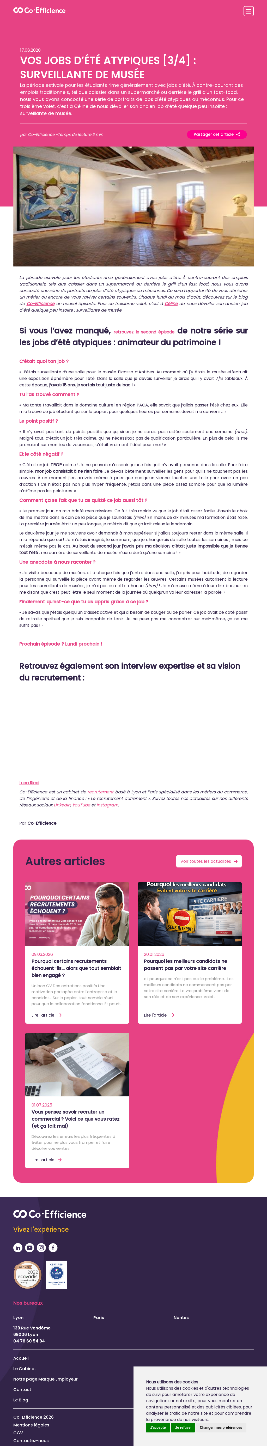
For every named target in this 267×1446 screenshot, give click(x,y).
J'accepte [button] (158, 1427)
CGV (18, 1433)
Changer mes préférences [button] (221, 1427)
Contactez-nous (31, 1440)
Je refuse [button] (183, 1427)
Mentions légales (31, 1425)
